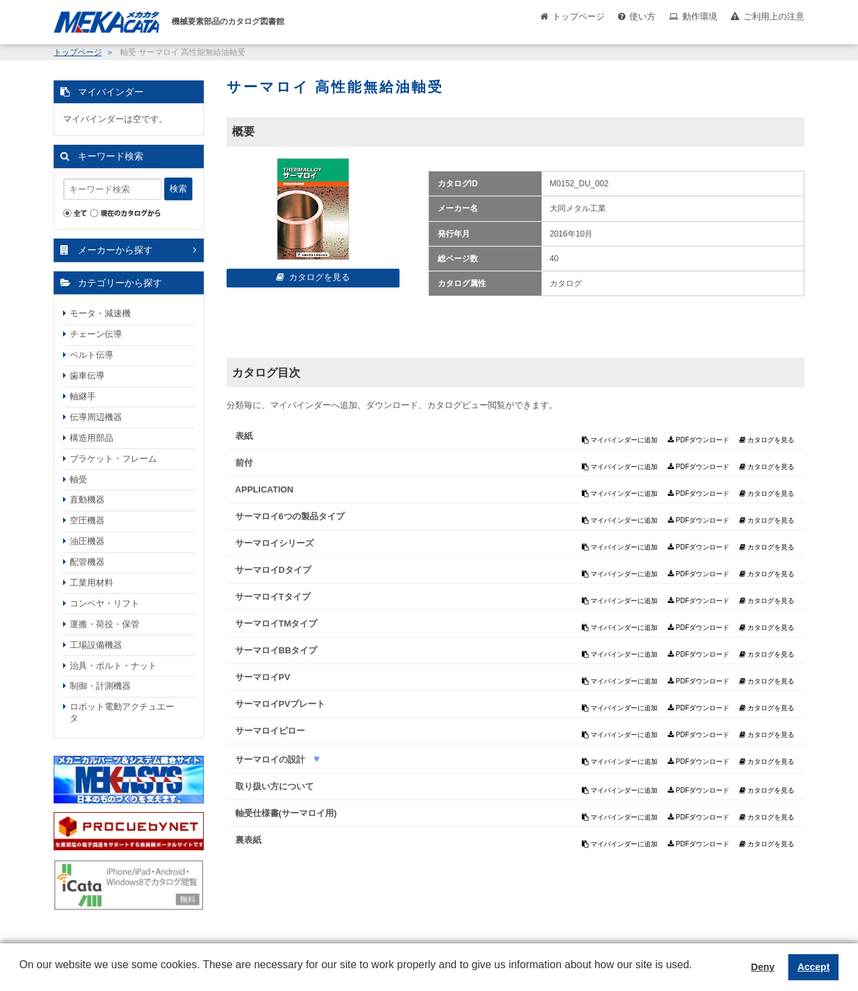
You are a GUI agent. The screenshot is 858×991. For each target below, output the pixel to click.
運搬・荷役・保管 (104, 624)
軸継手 (83, 396)
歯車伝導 (87, 376)
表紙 (244, 436)
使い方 (642, 16)
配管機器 (87, 562)
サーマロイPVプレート (280, 704)
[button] (21, 975)
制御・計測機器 (100, 686)
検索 (178, 189)
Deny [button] (762, 967)
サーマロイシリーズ (274, 543)
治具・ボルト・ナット (113, 666)
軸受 (78, 479)
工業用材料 (91, 583)
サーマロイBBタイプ (276, 650)
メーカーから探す (115, 250)
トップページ (578, 16)
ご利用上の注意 (773, 16)
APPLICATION (264, 489)
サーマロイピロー (270, 731)
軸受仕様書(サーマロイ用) (286, 813)
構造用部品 (91, 438)
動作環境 (699, 16)
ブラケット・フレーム (113, 459)
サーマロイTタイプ (272, 597)
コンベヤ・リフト (104, 603)
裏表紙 (248, 840)
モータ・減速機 (100, 313)
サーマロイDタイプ (273, 570)
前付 (244, 463)
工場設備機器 (96, 645)
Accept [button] (814, 967)
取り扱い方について (274, 786)
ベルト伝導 (91, 355)
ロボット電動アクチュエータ (122, 712)
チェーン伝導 (96, 334)
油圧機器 (87, 541)
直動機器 (87, 499)
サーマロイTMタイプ (276, 623)
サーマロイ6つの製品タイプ (290, 516)
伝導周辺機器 (96, 417)
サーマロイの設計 (271, 759)
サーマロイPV (262, 677)
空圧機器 (87, 520)
